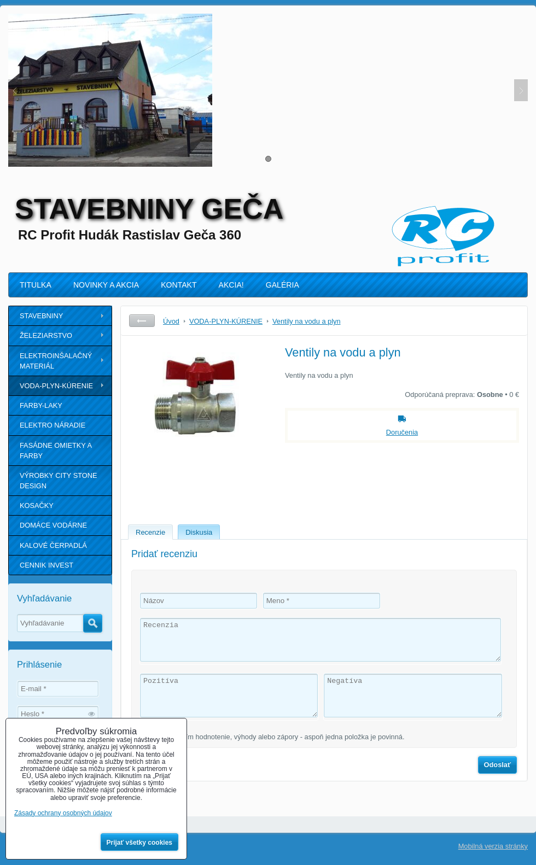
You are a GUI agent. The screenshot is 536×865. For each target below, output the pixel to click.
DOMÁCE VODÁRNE (53, 525)
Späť (142, 320)
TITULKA (35, 284)
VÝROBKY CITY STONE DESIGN (58, 480)
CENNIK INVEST (46, 565)
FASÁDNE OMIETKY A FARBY (56, 450)
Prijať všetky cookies (140, 842)
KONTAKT (178, 284)
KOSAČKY (37, 505)
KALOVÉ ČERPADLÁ (53, 545)
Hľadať (92, 623)
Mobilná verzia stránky (493, 846)
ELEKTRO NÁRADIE (52, 425)
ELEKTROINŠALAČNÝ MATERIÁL (56, 361)
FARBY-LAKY (41, 405)
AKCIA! (231, 284)
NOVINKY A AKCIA (106, 284)
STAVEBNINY (41, 316)
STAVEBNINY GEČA (149, 209)
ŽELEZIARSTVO (46, 335)
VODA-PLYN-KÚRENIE (56, 386)
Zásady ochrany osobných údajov (63, 813)
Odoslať (497, 765)
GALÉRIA (282, 284)
